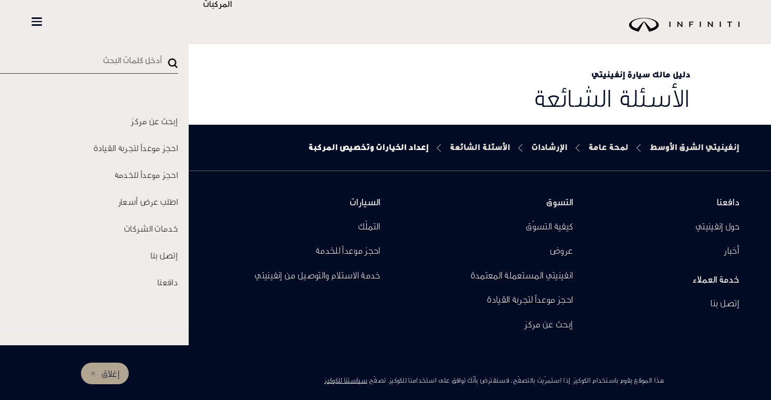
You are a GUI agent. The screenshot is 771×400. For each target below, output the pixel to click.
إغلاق (110, 373)
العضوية (133, 22)
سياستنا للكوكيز (345, 380)
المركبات (248, 22)
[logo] (411, 32)
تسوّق (197, 22)
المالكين (84, 22)
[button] (37, 21)
